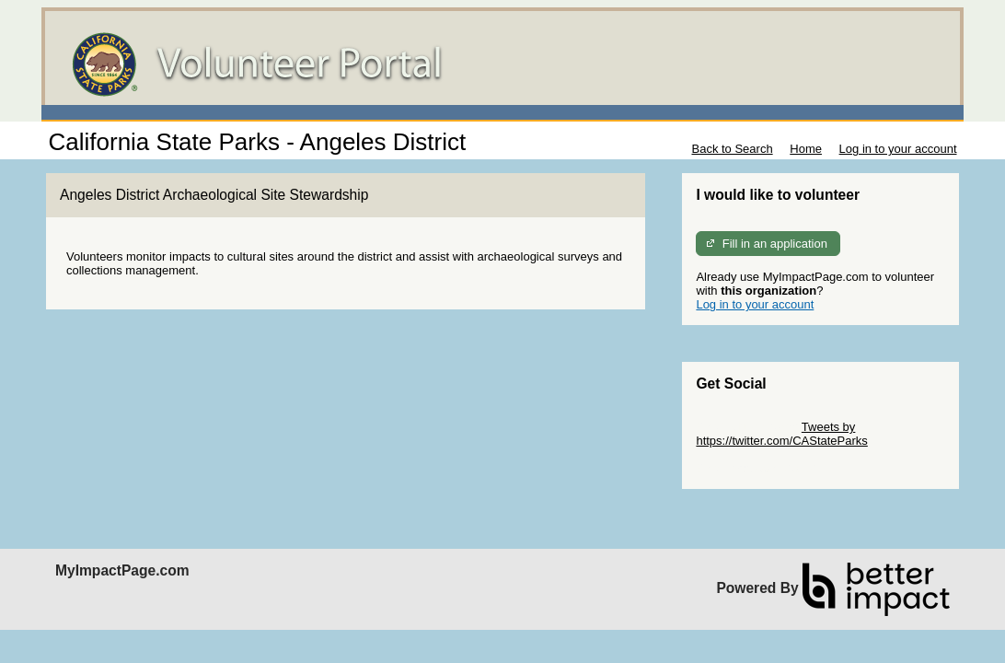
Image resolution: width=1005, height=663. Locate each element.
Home (806, 149)
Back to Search (731, 149)
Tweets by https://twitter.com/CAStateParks (781, 434)
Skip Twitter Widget (747, 427)
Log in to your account (898, 149)
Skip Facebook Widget (755, 468)
